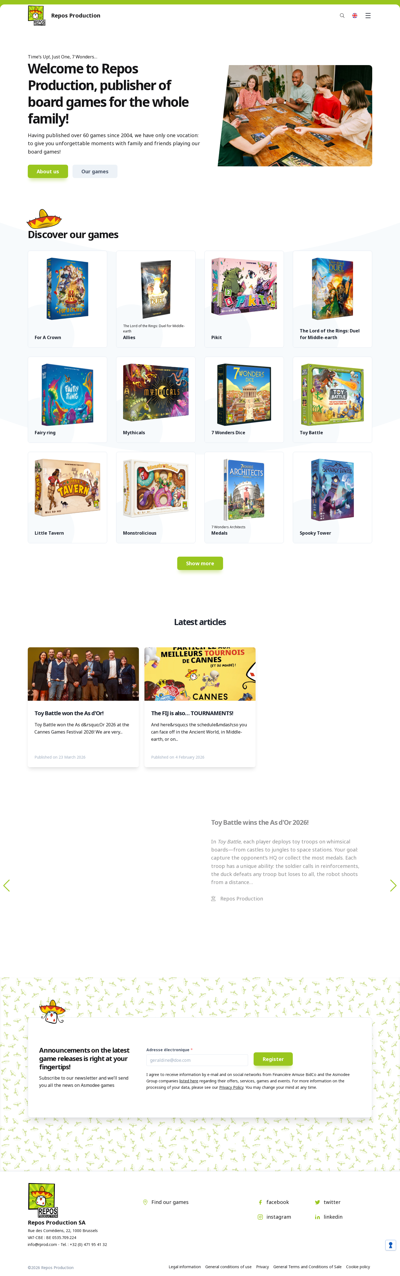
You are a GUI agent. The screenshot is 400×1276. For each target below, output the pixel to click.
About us (48, 171)
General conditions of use (228, 1266)
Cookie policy (358, 1266)
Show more (200, 563)
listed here (188, 1081)
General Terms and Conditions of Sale (307, 1266)
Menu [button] (369, 16)
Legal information (185, 1266)
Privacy (262, 1266)
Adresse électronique (167, 1049)
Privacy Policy (231, 1087)
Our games (95, 171)
